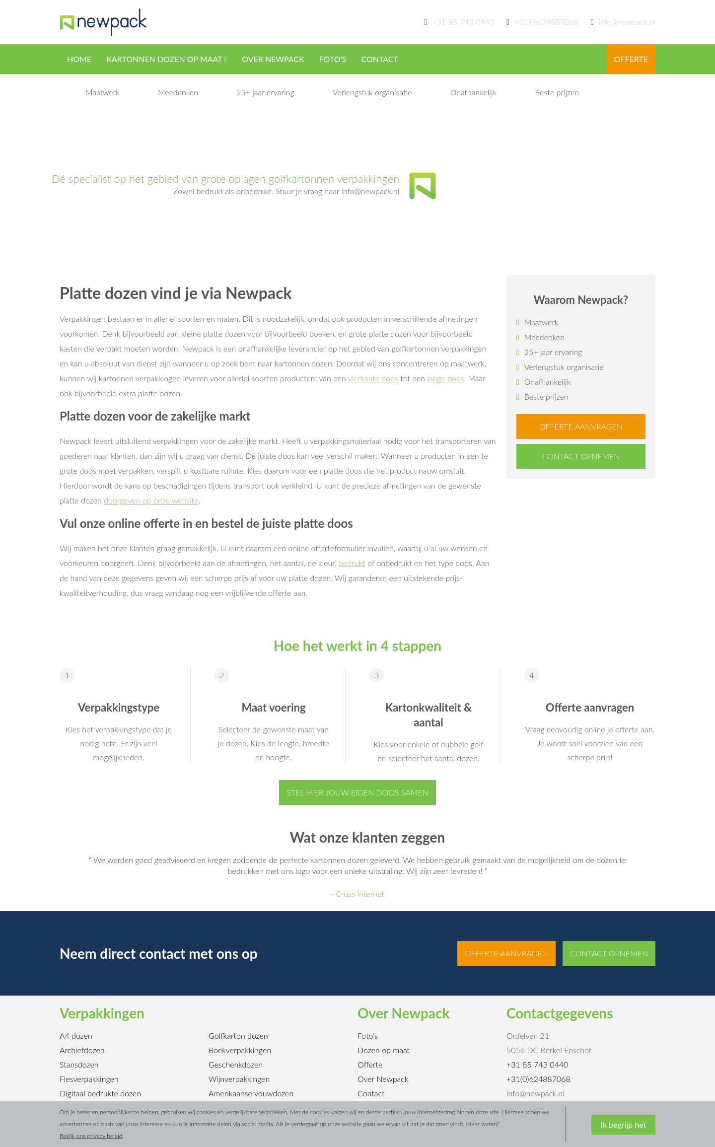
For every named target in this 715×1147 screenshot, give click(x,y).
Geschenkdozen (236, 1064)
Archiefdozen (82, 1050)
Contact (371, 1093)
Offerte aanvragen (581, 426)
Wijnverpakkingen (239, 1078)
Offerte (370, 1064)
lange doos (445, 378)
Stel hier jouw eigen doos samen (357, 792)
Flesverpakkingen (89, 1078)
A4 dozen (76, 1035)
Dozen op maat (384, 1050)
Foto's (368, 1035)
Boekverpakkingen (240, 1050)
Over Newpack (383, 1078)
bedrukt (352, 563)
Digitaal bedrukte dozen (100, 1093)
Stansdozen (79, 1064)
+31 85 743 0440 (463, 21)
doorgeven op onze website (151, 500)
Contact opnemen (581, 456)
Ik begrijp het (623, 1124)
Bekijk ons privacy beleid (91, 1136)
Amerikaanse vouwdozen (251, 1093)
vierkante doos (373, 378)
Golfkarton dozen (238, 1035)
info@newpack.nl (623, 21)
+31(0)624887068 (546, 21)
